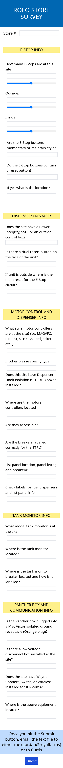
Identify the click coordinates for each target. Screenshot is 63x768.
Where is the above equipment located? (30, 707)
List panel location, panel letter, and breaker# (30, 467)
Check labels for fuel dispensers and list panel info (31, 490)
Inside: (10, 117)
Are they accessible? (21, 425)
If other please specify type (27, 361)
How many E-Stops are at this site (29, 66)
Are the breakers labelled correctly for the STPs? (25, 445)
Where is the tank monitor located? (26, 551)
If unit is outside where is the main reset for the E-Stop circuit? (29, 279)
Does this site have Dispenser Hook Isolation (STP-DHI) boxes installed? (30, 379)
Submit (31, 761)
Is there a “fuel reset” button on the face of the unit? (31, 254)
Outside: (12, 93)
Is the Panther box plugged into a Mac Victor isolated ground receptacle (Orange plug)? (31, 626)
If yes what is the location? (28, 187)
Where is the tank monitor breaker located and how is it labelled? (29, 576)
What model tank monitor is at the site (30, 529)
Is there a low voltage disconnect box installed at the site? (30, 654)
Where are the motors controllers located (23, 405)
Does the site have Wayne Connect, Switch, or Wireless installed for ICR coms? (28, 681)
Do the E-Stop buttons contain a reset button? (31, 168)
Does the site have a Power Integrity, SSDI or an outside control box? (28, 231)
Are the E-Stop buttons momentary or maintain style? (31, 145)
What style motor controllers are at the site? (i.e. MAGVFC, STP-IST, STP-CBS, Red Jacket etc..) (28, 336)
